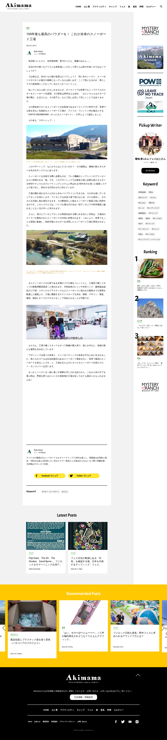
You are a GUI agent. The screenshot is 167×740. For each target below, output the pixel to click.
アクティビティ (99, 6)
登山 (151, 192)
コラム (65, 492)
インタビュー (144, 229)
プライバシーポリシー (67, 722)
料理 (141, 6)
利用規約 (54, 722)
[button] (138, 144)
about (30, 722)
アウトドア (154, 213)
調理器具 (142, 213)
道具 (135, 6)
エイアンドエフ (153, 208)
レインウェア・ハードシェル (149, 239)
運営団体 (46, 722)
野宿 (141, 218)
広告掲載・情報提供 (83, 697)
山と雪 (87, 6)
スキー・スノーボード (51, 492)
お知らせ (37, 722)
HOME (78, 6)
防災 (148, 218)
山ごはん (142, 203)
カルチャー (151, 6)
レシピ (141, 208)
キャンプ (113, 6)
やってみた (158, 218)
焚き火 (152, 203)
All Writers (150, 170)
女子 (141, 224)
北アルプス (143, 197)
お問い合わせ (82, 722)
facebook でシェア (47, 475)
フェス (122, 6)
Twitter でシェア (80, 475)
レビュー (156, 229)
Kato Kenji (38, 51)
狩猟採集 (142, 192)
